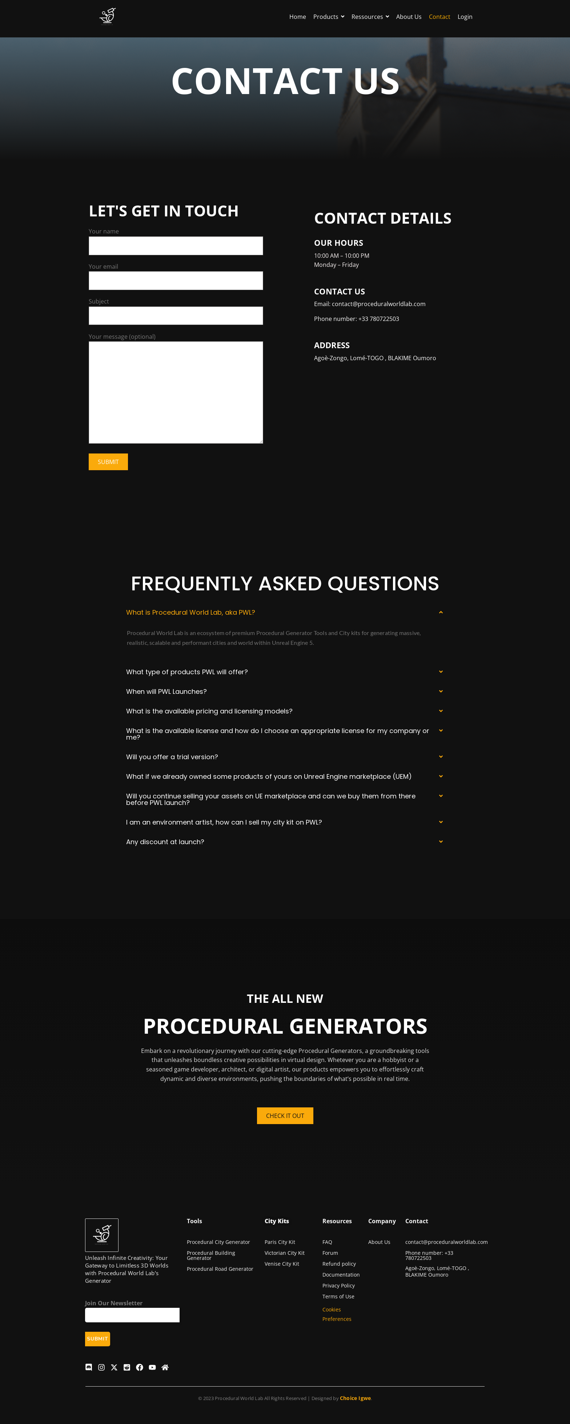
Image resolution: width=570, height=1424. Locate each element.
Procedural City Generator (218, 1241)
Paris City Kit (280, 1241)
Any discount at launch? (165, 841)
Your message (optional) (176, 390)
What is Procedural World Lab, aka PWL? (190, 612)
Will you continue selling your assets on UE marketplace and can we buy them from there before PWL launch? (271, 799)
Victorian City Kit (285, 1252)
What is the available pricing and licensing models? (209, 711)
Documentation (341, 1274)
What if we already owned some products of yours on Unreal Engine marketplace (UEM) (269, 776)
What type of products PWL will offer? (187, 671)
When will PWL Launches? (166, 691)
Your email (176, 276)
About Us (379, 1241)
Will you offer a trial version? (172, 756)
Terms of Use (338, 1296)
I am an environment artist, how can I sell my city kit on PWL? (224, 822)
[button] (285, 612)
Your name (176, 241)
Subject (176, 311)
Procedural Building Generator (211, 1255)
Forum (330, 1252)
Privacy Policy (338, 1285)
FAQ (327, 1241)
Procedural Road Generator (220, 1268)
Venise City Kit (282, 1263)
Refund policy (339, 1263)
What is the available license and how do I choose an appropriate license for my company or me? (277, 734)
